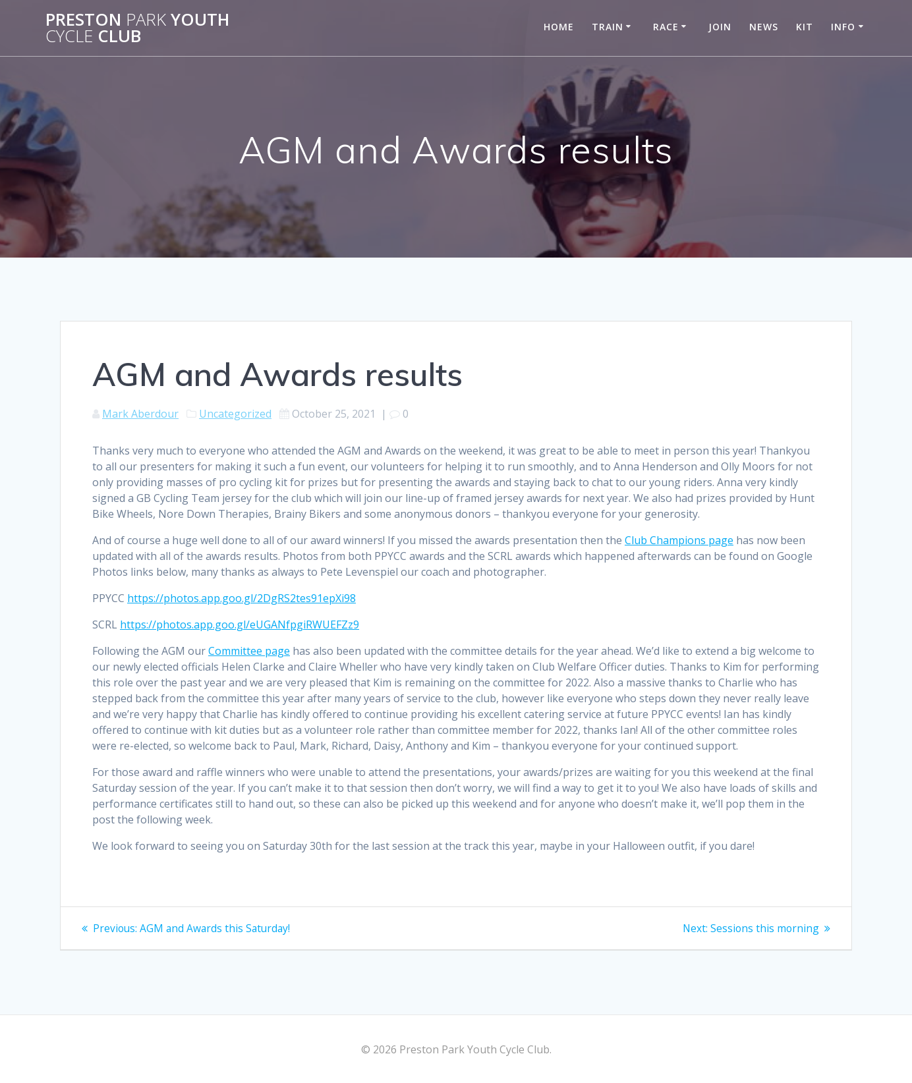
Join (719, 26)
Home (559, 26)
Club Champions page (679, 540)
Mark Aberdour (140, 413)
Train (607, 26)
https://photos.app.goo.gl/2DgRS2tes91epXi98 (241, 598)
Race (666, 26)
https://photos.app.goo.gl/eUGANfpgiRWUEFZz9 (239, 624)
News (763, 26)
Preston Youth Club (137, 28)
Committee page (249, 651)
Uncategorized (235, 413)
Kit (804, 26)
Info (843, 26)
